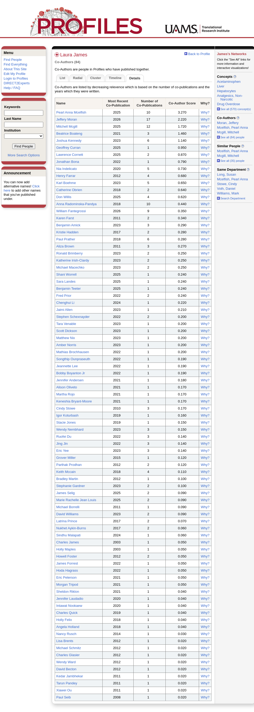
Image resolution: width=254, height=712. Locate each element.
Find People (13, 60)
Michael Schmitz (68, 648)
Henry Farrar (66, 176)
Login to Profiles (16, 78)
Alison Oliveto (66, 387)
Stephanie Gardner (70, 486)
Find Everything (15, 64)
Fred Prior (63, 296)
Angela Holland (67, 627)
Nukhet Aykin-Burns (71, 528)
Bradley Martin (67, 479)
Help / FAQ (12, 88)
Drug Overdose (228, 104)
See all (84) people (230, 137)
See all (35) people (230, 160)
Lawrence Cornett (69, 155)
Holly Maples (66, 549)
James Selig (65, 493)
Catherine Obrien (69, 190)
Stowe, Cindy (227, 184)
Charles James (67, 542)
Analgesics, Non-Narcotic (230, 97)
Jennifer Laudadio (69, 599)
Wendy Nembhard (70, 429)
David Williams (67, 514)
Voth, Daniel (226, 189)
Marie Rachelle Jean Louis (76, 500)
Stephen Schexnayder (73, 317)
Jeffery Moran (66, 119)
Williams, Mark (228, 193)
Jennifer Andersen (70, 380)
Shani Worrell (66, 274)
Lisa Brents (64, 641)
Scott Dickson (66, 331)
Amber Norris (66, 345)
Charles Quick (67, 613)
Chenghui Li (65, 303)
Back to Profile (199, 54)
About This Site (15, 69)
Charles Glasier (68, 655)
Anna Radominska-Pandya (76, 204)
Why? (205, 112)
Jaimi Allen (64, 310)
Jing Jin (62, 444)
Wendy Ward (66, 662)
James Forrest (67, 563)
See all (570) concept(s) (234, 109)
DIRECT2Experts (17, 83)
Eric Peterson (66, 577)
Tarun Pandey (66, 683)
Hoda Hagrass (67, 570)
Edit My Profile (15, 74)
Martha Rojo (65, 394)
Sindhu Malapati (68, 535)
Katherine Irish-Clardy (72, 260)
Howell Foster (66, 556)
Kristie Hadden (67, 232)
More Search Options (24, 155)
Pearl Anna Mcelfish (71, 112)
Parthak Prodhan (69, 465)
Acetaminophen (228, 82)
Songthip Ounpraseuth (73, 359)
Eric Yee (62, 451)
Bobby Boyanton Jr (70, 373)
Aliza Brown (65, 246)
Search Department (231, 198)
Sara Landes (66, 281)
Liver (220, 86)
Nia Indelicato (66, 169)
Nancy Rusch (66, 634)
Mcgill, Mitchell (228, 132)
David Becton (66, 669)
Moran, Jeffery (228, 123)
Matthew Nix (65, 338)
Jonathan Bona (67, 162)
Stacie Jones (66, 422)
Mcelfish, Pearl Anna (232, 127)
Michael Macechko (70, 267)
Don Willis (63, 197)
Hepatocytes (226, 91)
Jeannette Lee (67, 366)
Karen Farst (65, 218)
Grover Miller (66, 458)
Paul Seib (63, 697)
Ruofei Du (63, 436)
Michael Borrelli (67, 507)
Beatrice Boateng (69, 133)
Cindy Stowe (65, 408)
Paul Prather (65, 239)
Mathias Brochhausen (72, 352)
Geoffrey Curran (68, 148)
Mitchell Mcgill (66, 126)
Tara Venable (66, 324)
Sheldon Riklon (67, 592)
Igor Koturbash (67, 415)
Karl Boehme (66, 183)
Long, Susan (226, 174)
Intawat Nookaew (69, 606)
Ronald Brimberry (69, 253)
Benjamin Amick (68, 225)
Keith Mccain (66, 472)
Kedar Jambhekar (69, 676)
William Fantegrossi (71, 211)
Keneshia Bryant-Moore (74, 401)
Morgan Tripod (67, 584)
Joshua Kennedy (69, 141)
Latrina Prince (66, 521)
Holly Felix (64, 620)
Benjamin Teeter (68, 288)
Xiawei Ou (64, 690)
